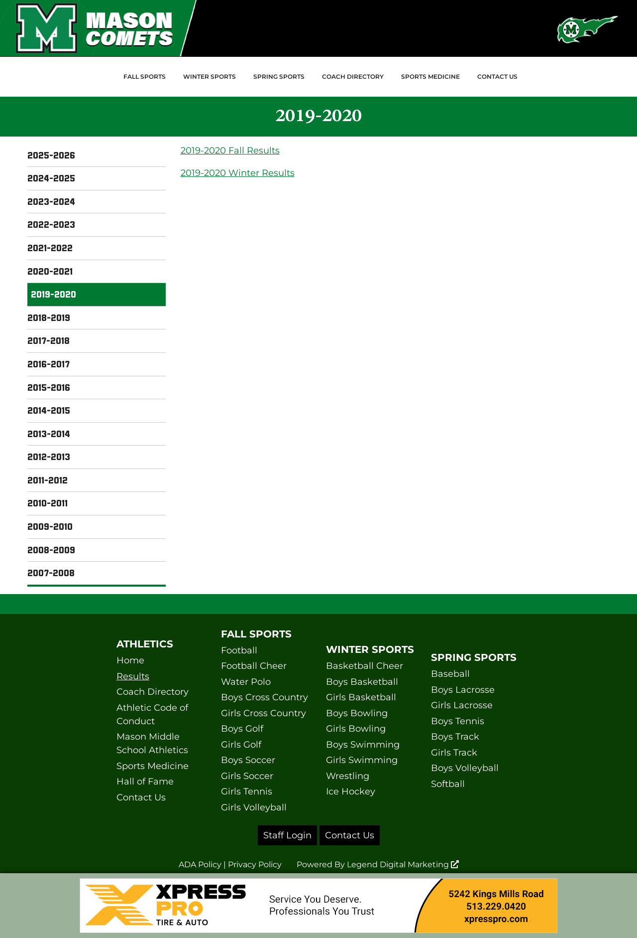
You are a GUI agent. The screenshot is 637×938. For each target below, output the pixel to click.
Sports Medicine (430, 76)
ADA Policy (200, 864)
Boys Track (455, 736)
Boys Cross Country (264, 697)
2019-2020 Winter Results (238, 172)
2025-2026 (51, 155)
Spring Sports (279, 76)
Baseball (450, 673)
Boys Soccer (248, 760)
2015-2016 (48, 387)
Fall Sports (144, 76)
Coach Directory (353, 76)
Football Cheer (254, 665)
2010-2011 (47, 502)
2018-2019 (48, 317)
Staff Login (287, 835)
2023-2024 (51, 201)
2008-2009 (51, 549)
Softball (448, 784)
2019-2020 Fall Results (230, 150)
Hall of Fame (145, 781)
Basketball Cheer (364, 665)
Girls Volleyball (254, 807)
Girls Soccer (247, 776)
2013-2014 (48, 433)
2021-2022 (50, 247)
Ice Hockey (350, 791)
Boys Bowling (357, 713)
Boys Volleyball (465, 768)
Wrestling (347, 776)
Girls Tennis (246, 791)
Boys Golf (242, 728)
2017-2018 (48, 340)
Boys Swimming (363, 744)
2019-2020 (53, 294)
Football (239, 650)
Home (130, 660)
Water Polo (246, 681)
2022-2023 (51, 224)
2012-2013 (48, 456)
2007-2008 (51, 572)
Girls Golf (241, 744)
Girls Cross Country (263, 713)
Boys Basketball (362, 681)
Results (132, 676)
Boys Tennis (457, 721)
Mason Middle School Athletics (152, 743)
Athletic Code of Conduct (152, 714)
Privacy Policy (255, 864)
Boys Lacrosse (463, 689)
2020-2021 (50, 271)
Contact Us (497, 76)
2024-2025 (51, 177)
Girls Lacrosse (462, 705)
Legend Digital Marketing (403, 864)
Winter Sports (209, 76)
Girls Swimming (362, 760)
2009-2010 (50, 526)
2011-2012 (47, 479)
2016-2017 (48, 363)
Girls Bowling (356, 728)
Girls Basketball (361, 697)
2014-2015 (48, 410)
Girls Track (454, 752)
